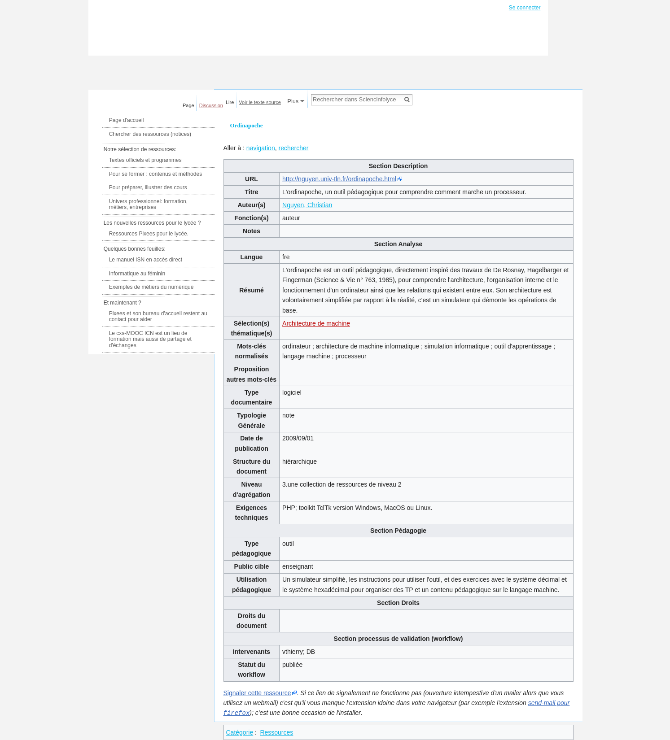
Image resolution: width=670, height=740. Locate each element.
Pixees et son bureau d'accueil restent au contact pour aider (158, 316)
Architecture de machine (316, 323)
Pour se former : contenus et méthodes (155, 174)
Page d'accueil (126, 120)
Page (188, 105)
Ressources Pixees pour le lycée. (148, 234)
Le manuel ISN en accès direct (145, 260)
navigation (260, 148)
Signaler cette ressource (257, 692)
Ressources (276, 732)
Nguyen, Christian (307, 205)
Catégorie (240, 732)
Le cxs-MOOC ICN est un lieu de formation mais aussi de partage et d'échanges (150, 339)
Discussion (211, 105)
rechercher (293, 148)
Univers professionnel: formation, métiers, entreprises (148, 204)
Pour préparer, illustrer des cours (148, 187)
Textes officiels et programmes (145, 160)
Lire (230, 102)
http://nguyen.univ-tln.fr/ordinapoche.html (339, 179)
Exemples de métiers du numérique (151, 287)
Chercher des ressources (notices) (150, 134)
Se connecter (525, 7)
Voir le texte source (260, 102)
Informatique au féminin (137, 273)
